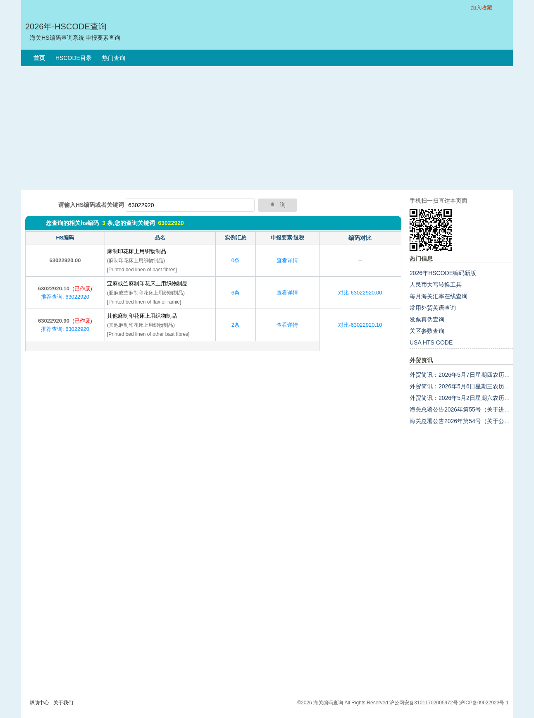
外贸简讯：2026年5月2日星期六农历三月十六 (468, 398)
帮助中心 (39, 703)
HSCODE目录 (73, 58)
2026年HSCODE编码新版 (443, 273)
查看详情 (287, 260)
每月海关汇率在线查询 (438, 296)
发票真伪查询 (427, 319)
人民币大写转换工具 (436, 284)
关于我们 (63, 703)
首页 (39, 58)
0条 (235, 260)
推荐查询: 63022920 (65, 297)
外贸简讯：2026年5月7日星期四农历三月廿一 (468, 374)
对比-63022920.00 (360, 293)
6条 (235, 293)
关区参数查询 (427, 331)
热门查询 (113, 58)
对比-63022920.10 (360, 325)
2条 (235, 325)
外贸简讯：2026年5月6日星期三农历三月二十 (468, 386)
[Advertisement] (267, 128)
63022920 (171, 223)
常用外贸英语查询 (433, 307)
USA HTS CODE (431, 342)
